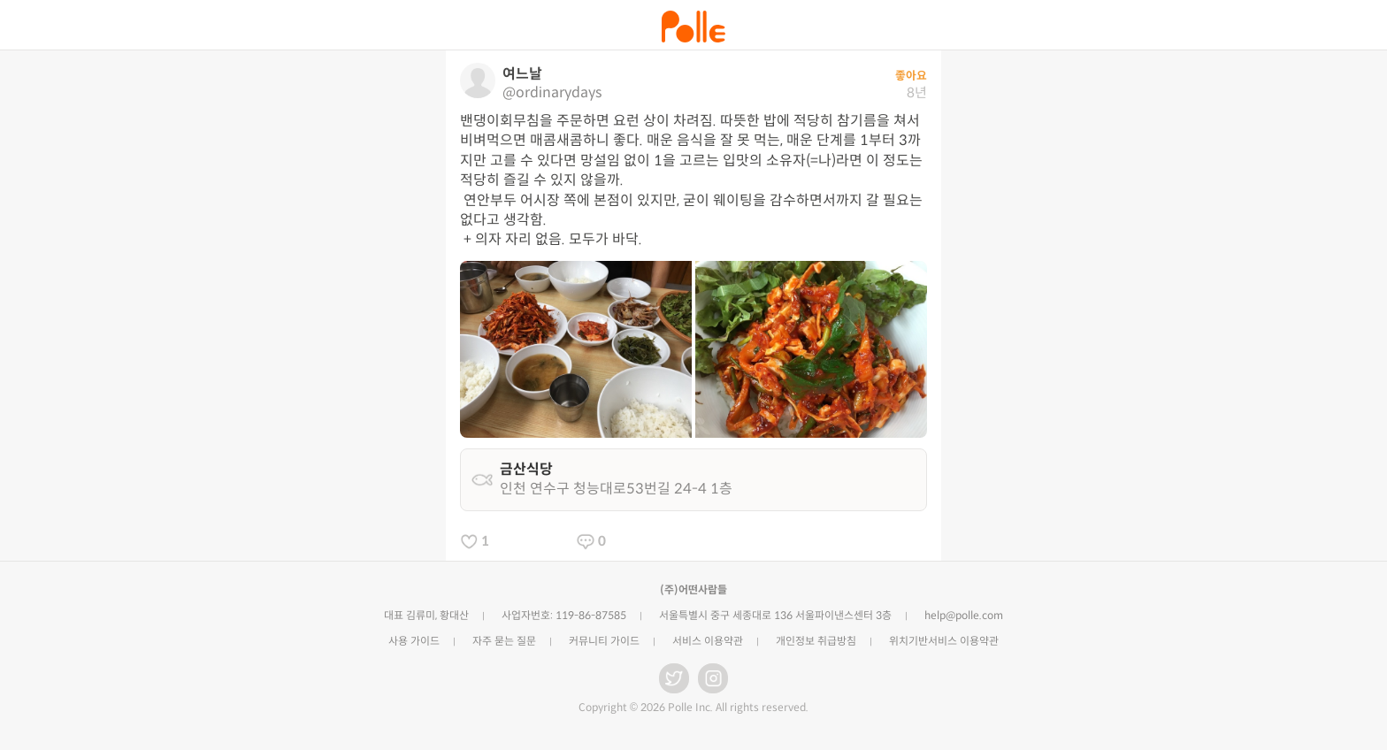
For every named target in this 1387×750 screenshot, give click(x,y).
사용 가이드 (414, 640)
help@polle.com (963, 615)
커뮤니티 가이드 (604, 640)
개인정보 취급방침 (816, 640)
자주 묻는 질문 (504, 640)
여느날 (522, 74)
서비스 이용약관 (707, 640)
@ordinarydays (552, 92)
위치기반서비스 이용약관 (944, 640)
